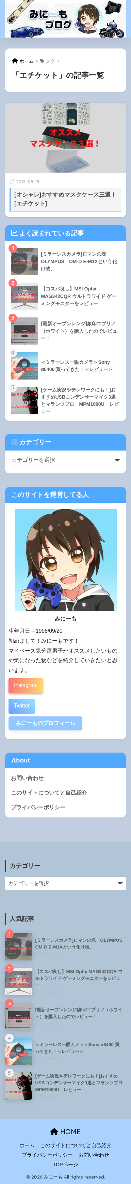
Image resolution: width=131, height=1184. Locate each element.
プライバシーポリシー (38, 807)
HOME (65, 1131)
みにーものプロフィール (46, 723)
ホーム (27, 1145)
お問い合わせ (27, 778)
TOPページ (65, 1164)
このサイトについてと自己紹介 (49, 793)
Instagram (26, 685)
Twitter (22, 706)
